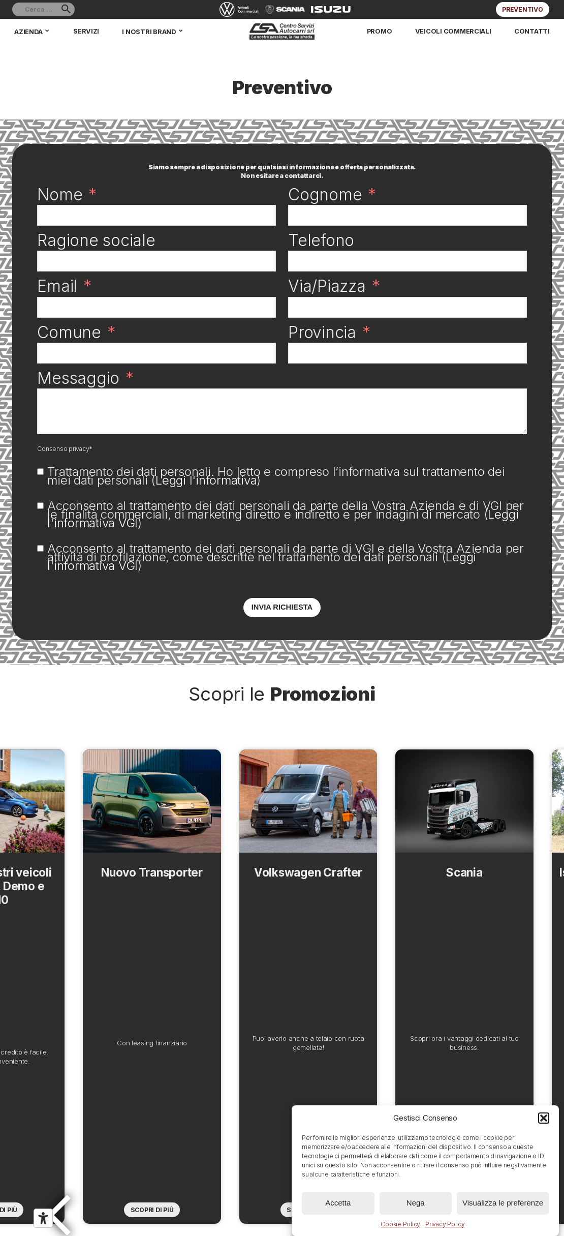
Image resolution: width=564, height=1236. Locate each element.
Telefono (321, 240)
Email (57, 286)
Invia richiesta (282, 607)
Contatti (533, 31)
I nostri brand (145, 31)
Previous (68, 971)
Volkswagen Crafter (282, 986)
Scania (432, 986)
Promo (388, 31)
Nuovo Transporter (131, 986)
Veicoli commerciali (458, 31)
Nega (415, 1202)
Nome (59, 194)
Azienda (28, 31)
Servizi (84, 31)
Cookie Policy (400, 1224)
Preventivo (522, 9)
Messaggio (78, 378)
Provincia (322, 332)
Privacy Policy (445, 1224)
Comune (69, 332)
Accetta (338, 1202)
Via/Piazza (327, 286)
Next (495, 971)
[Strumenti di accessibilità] (43, 1218)
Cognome (325, 194)
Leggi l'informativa (206, 480)
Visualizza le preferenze (502, 1202)
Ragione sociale (96, 240)
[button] (544, 1118)
